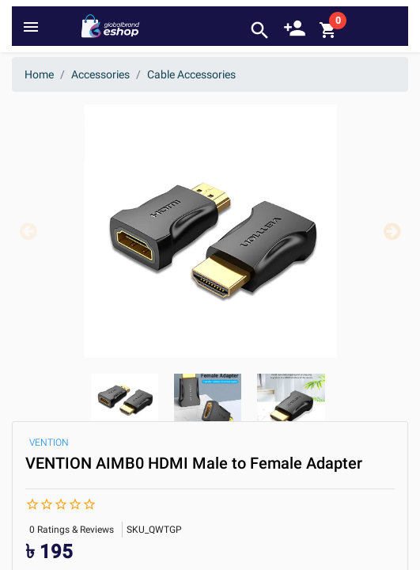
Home (39, 74)
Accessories (100, 74)
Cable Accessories (191, 74)
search (259, 30)
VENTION (49, 442)
